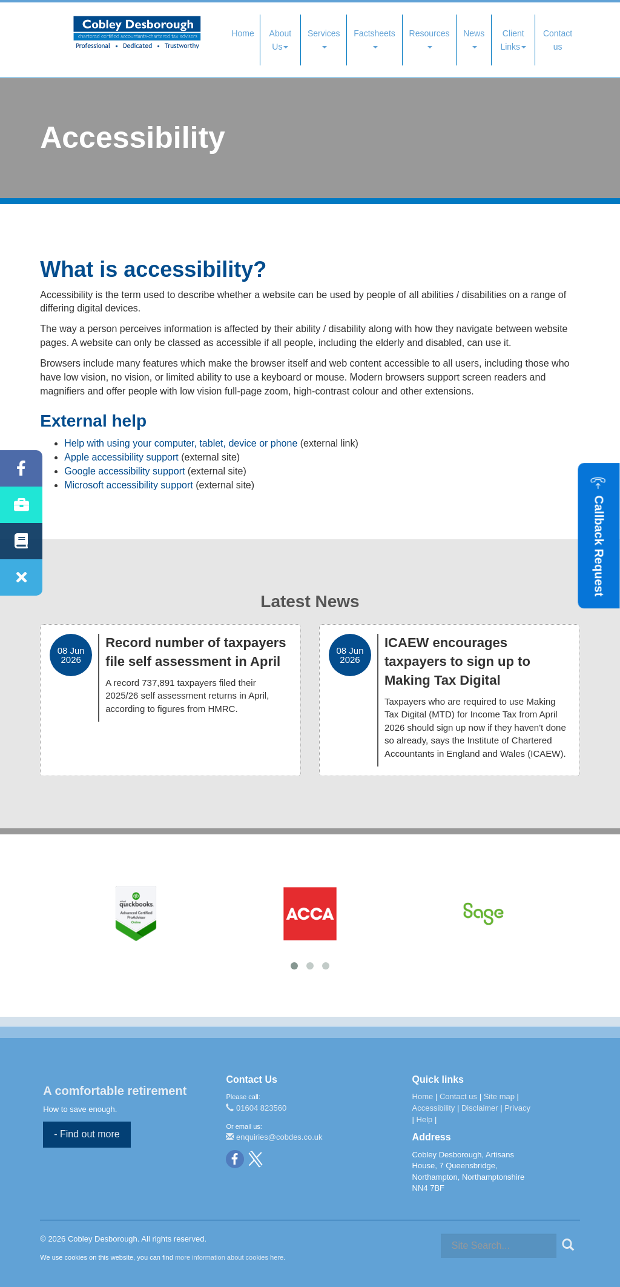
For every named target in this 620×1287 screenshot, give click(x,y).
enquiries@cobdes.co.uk (274, 1137)
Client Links (513, 40)
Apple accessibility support (121, 457)
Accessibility (433, 1107)
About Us (280, 40)
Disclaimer (479, 1107)
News (473, 38)
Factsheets (374, 38)
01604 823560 (256, 1107)
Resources (429, 38)
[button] (599, 535)
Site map (499, 1096)
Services (324, 38)
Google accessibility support (124, 471)
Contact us (557, 40)
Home (242, 33)
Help (425, 1119)
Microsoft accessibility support (128, 485)
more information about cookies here (229, 1257)
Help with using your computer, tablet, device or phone (180, 443)
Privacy (517, 1107)
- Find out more (86, 1134)
